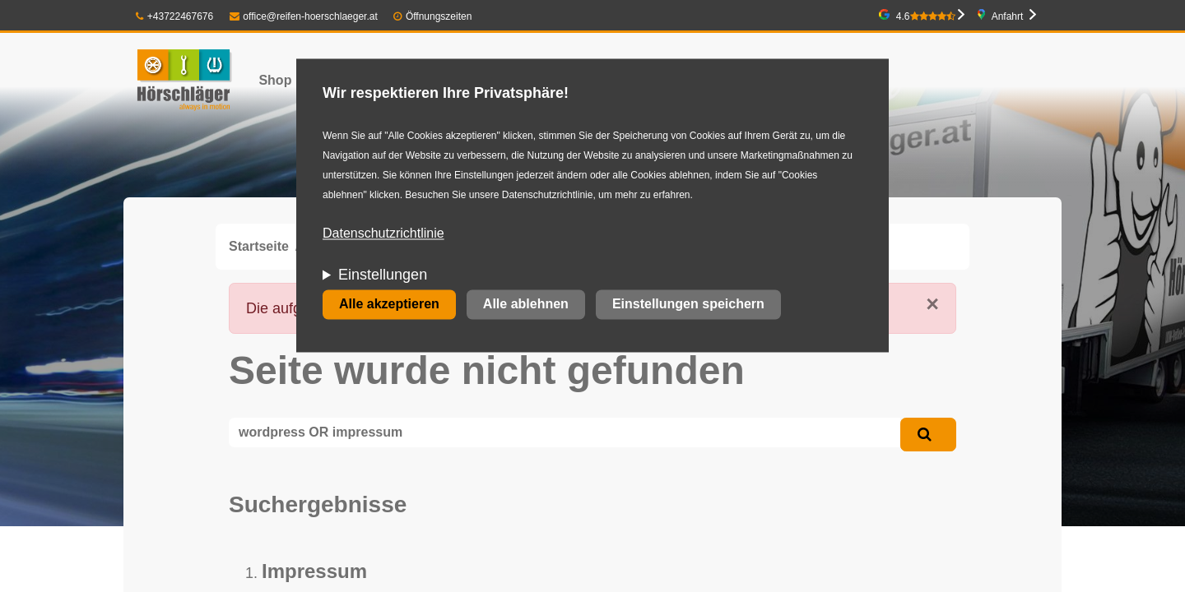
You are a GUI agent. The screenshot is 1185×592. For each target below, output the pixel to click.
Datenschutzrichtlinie (383, 234)
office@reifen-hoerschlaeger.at (304, 16)
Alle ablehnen (526, 305)
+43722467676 (174, 16)
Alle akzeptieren (389, 305)
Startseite (259, 246)
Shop (274, 80)
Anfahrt (1008, 16)
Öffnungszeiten (439, 16)
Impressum (314, 571)
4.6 (925, 16)
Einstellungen (382, 275)
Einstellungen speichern (688, 305)
